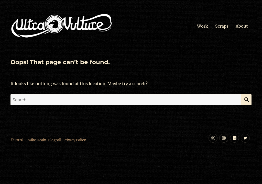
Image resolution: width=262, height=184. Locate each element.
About (242, 26)
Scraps (221, 26)
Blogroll (54, 140)
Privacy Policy (74, 140)
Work (202, 26)
